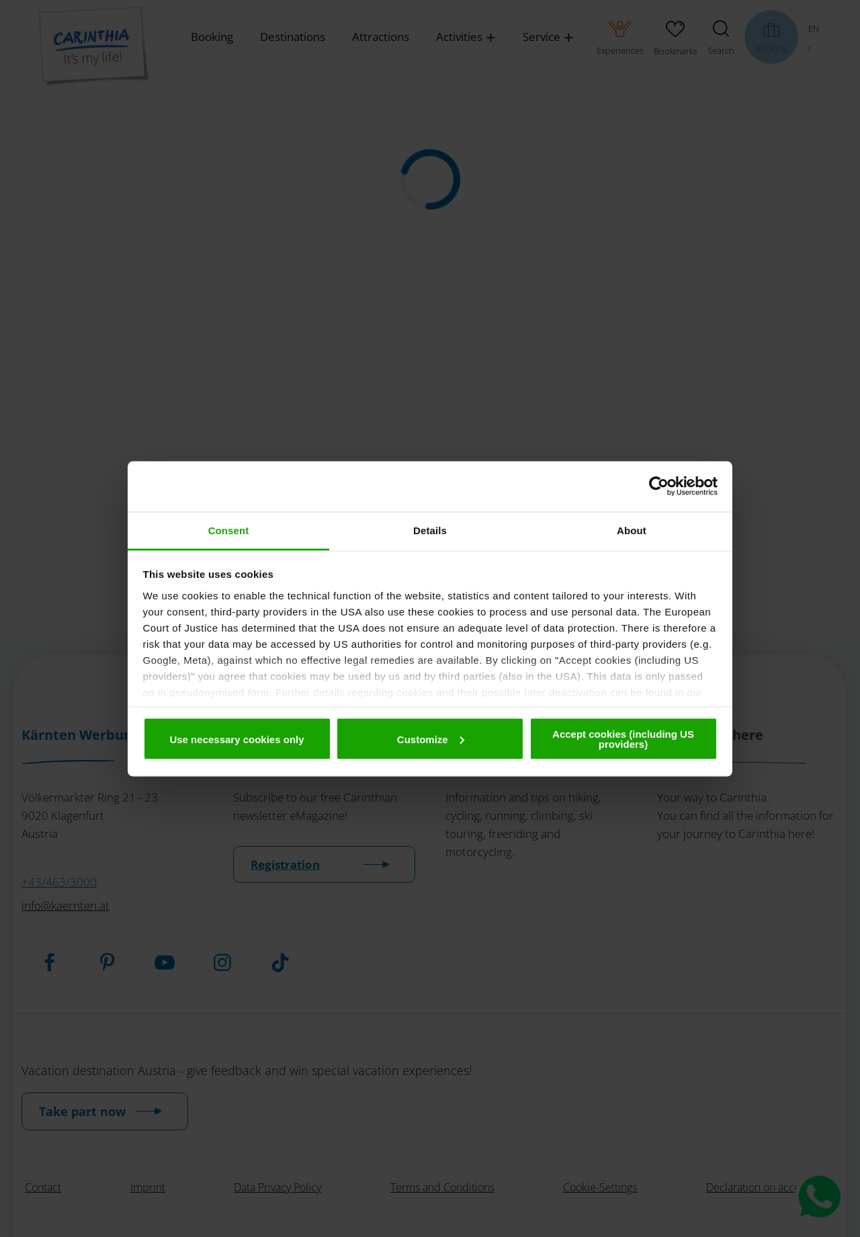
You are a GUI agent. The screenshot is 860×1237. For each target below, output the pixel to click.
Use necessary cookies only (236, 738)
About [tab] (631, 530)
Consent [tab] (228, 530)
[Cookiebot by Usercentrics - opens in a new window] (659, 486)
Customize (430, 738)
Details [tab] (430, 530)
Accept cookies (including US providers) (623, 739)
